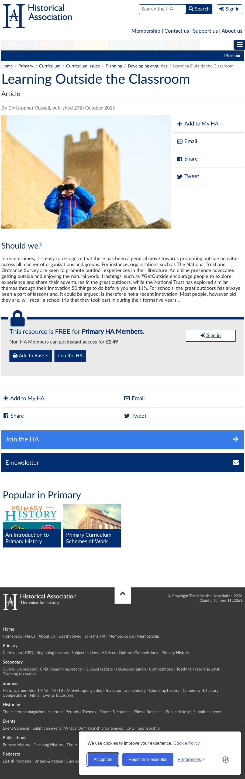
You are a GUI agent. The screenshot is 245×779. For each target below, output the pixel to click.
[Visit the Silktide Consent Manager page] (225, 759)
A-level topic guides (84, 691)
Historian (182, 44)
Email (186, 141)
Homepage (12, 636)
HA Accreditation (145, 55)
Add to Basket (30, 355)
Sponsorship (149, 728)
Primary (18, 44)
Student (91, 44)
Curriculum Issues (83, 66)
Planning (114, 66)
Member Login (121, 636)
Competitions (183, 55)
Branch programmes (105, 728)
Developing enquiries (147, 66)
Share (187, 159)
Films (34, 695)
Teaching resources (19, 674)
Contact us (176, 31)
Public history (178, 712)
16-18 (57, 691)
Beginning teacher (67, 55)
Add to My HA (197, 124)
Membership (146, 31)
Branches (154, 712)
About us (232, 31)
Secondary (54, 44)
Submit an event (207, 712)
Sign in (211, 335)
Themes (89, 712)
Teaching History (48, 745)
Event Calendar (16, 728)
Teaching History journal (197, 669)
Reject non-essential (147, 759)
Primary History (175, 653)
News (30, 636)
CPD (37, 55)
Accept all (103, 759)
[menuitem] (17, 45)
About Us (47, 636)
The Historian (79, 745)
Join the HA (70, 355)
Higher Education (135, 44)
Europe (72, 761)
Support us (205, 31)
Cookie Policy (187, 743)
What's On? (74, 728)
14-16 (43, 691)
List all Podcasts (17, 761)
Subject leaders (106, 55)
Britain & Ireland (48, 761)
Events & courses (58, 695)
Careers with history (201, 691)
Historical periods (18, 691)
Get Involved (69, 636)
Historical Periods (63, 712)
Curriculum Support (20, 669)
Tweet (187, 176)
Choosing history (164, 691)
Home (7, 66)
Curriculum (14, 55)
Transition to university (125, 691)
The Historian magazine (23, 712)
